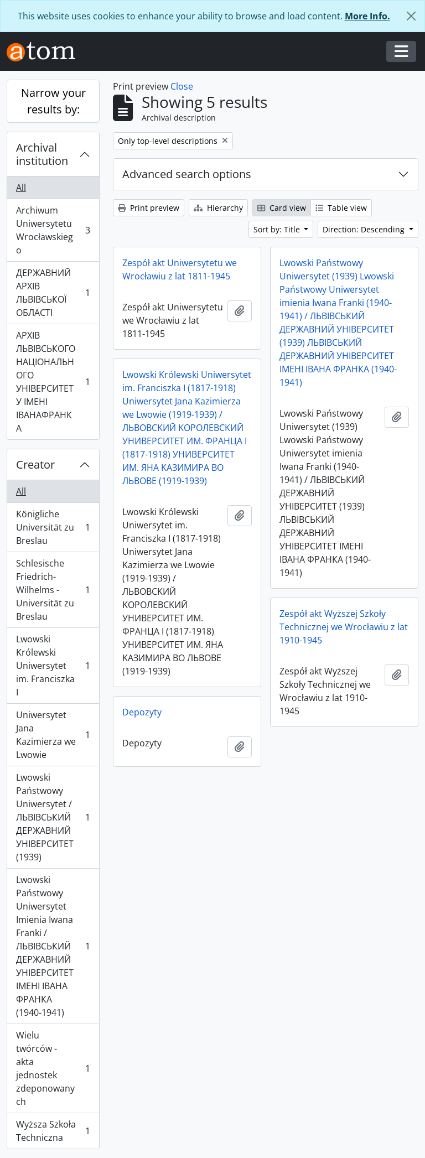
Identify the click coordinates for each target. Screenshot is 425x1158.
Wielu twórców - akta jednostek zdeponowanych (52, 1068)
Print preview (148, 207)
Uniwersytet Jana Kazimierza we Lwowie (52, 735)
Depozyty (142, 712)
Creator (35, 464)
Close (181, 86)
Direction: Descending (365, 229)
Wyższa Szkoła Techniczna (52, 1131)
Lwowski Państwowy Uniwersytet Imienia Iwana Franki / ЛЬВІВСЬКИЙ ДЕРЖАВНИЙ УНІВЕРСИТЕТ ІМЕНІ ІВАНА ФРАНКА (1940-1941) (52, 946)
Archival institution (42, 154)
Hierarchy (218, 207)
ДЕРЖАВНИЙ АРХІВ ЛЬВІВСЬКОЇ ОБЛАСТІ (52, 293)
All (21, 187)
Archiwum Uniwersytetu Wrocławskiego (52, 230)
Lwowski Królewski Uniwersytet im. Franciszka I (52, 665)
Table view (341, 207)
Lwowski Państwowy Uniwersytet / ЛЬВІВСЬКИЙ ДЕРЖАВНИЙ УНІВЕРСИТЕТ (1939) (52, 817)
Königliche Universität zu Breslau (52, 527)
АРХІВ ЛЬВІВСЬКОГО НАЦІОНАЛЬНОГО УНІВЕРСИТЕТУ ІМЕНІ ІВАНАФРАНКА (52, 381)
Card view (281, 207)
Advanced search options (186, 174)
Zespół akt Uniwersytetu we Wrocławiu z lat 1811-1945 (179, 269)
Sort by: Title (277, 229)
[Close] (411, 16)
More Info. (367, 16)
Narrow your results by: (53, 101)
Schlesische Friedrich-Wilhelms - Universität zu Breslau (52, 589)
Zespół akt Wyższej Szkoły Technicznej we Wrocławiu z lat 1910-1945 (343, 626)
